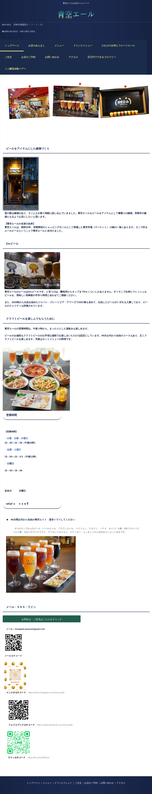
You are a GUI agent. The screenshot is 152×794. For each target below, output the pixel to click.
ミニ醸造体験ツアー (15, 68)
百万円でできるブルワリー (101, 57)
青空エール (76, 13)
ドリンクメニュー (82, 45)
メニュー (59, 45)
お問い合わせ (52, 57)
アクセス (73, 57)
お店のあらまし (36, 45)
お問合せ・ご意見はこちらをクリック (42, 619)
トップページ (12, 45)
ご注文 (8, 57)
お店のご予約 (28, 57)
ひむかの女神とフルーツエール (118, 45)
